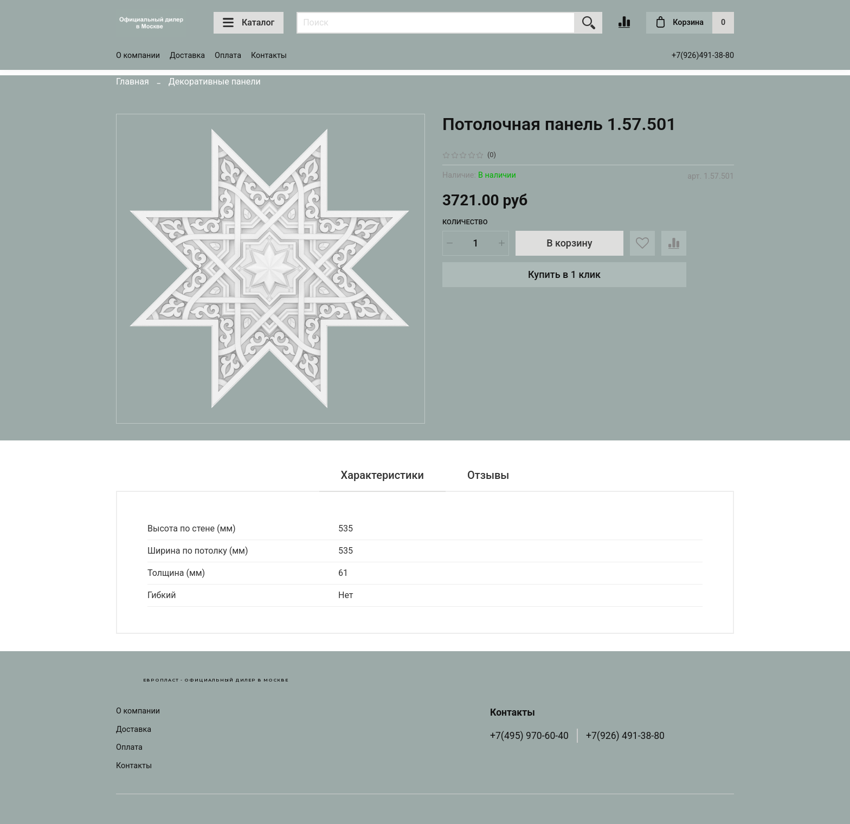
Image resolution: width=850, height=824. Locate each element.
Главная (132, 81)
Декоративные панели (215, 81)
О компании (138, 55)
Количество (465, 222)
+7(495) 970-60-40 (529, 735)
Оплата (228, 55)
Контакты (269, 55)
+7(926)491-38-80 (703, 55)
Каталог (248, 22)
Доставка (187, 55)
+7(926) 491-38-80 (625, 735)
